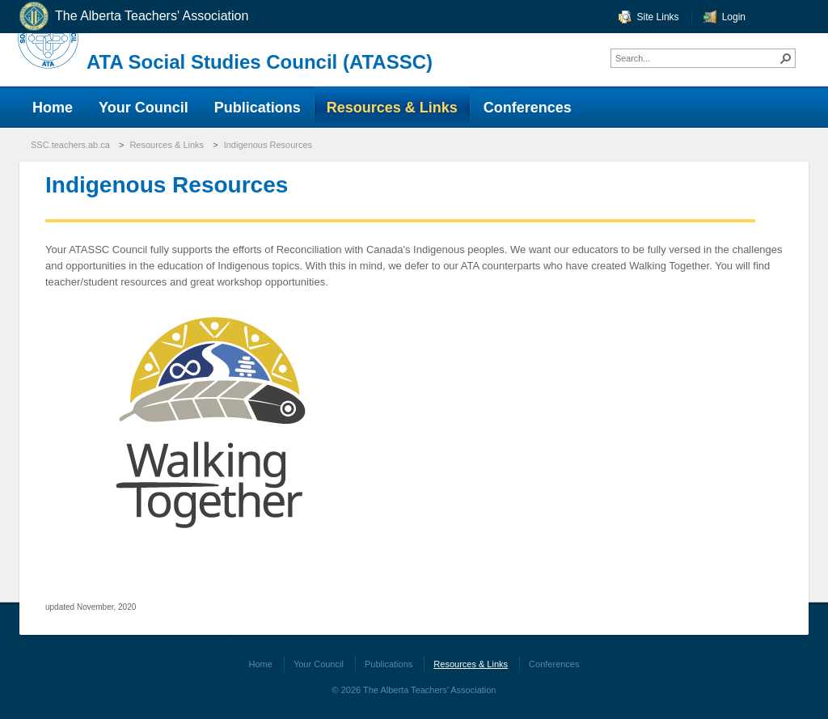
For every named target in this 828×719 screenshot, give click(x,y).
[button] (786, 58)
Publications (388, 664)
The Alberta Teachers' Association (133, 16)
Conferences (554, 664)
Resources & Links (166, 145)
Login (734, 17)
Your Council (319, 664)
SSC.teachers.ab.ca (70, 145)
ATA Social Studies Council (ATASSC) (260, 62)
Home (260, 664)
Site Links (658, 17)
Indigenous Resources (268, 145)
